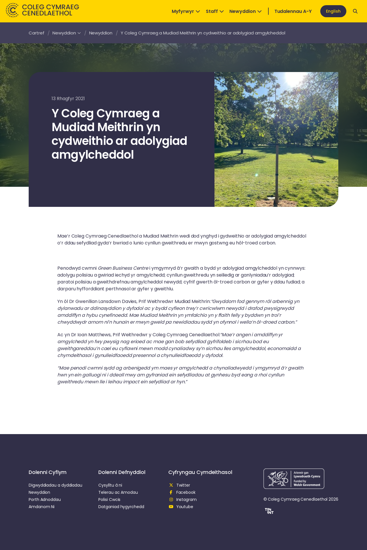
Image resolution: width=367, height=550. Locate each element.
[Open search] (355, 11)
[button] (268, 512)
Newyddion (66, 33)
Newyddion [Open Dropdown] (245, 11)
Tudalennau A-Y (293, 11)
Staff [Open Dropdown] (215, 11)
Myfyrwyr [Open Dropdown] (186, 11)
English (333, 11)
